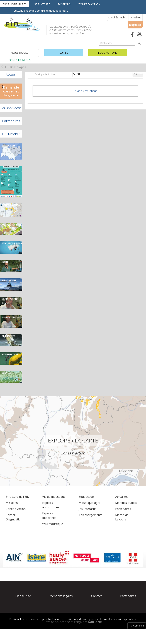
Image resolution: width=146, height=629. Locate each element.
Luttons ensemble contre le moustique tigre (41, 10)
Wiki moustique (52, 524)
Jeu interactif (11, 108)
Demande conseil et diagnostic (11, 91)
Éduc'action (86, 497)
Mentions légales (61, 596)
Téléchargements (90, 515)
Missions (64, 4)
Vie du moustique (53, 497)
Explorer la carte (73, 440)
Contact (96, 596)
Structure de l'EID (17, 497)
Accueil (11, 74)
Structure (42, 4)
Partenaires (11, 121)
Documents (11, 133)
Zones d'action (89, 4)
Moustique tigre (89, 503)
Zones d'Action (16, 509)
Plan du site (23, 596)
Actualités (135, 17)
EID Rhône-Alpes (14, 4)
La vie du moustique (85, 91)
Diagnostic (135, 24)
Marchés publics (117, 17)
